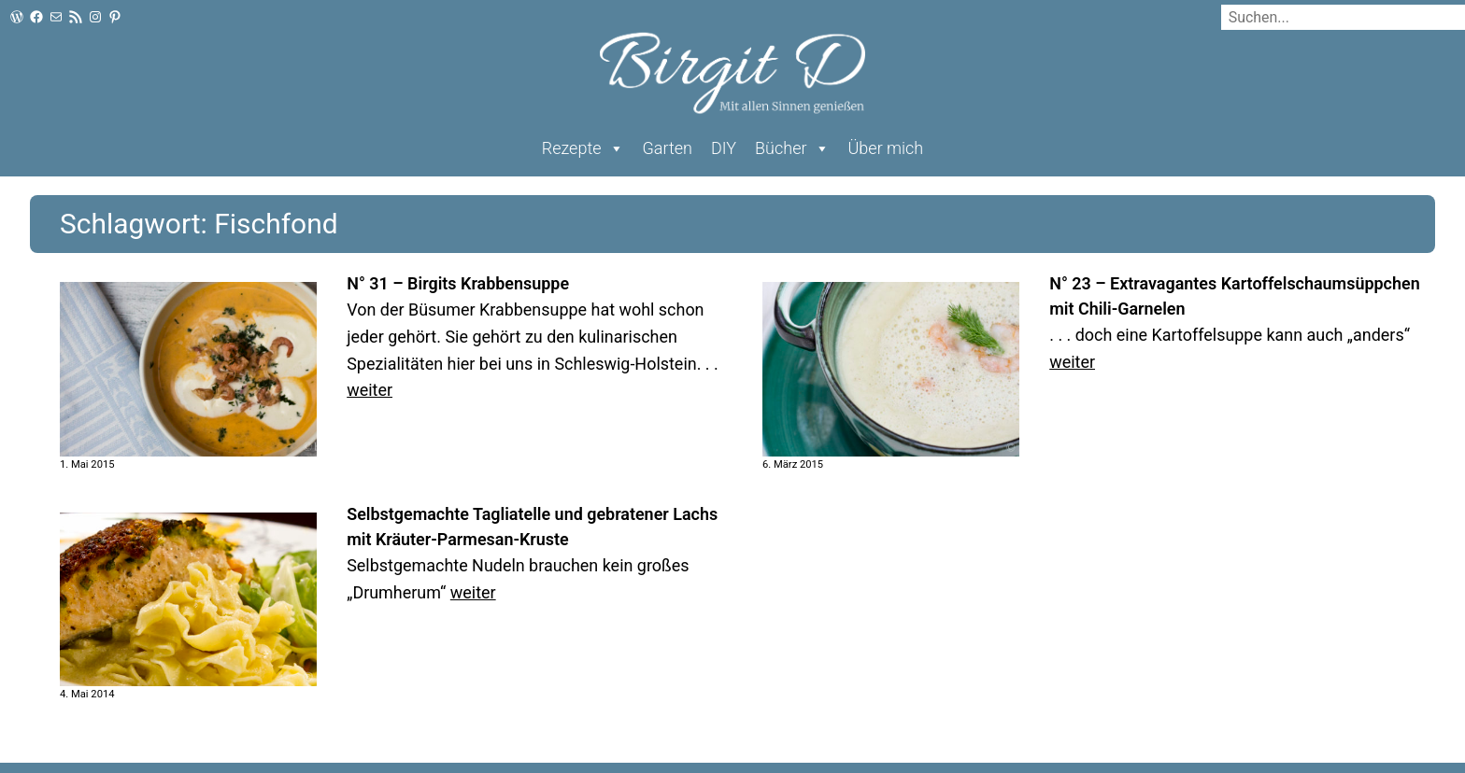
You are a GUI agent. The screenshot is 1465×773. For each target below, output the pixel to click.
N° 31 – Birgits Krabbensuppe (458, 283)
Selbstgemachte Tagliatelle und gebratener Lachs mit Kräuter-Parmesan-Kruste (532, 526)
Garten (667, 148)
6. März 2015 (792, 464)
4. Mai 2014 (87, 694)
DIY (723, 148)
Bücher (792, 148)
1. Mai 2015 (87, 464)
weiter (369, 390)
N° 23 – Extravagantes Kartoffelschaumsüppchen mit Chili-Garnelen (1234, 296)
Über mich (886, 148)
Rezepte (583, 148)
